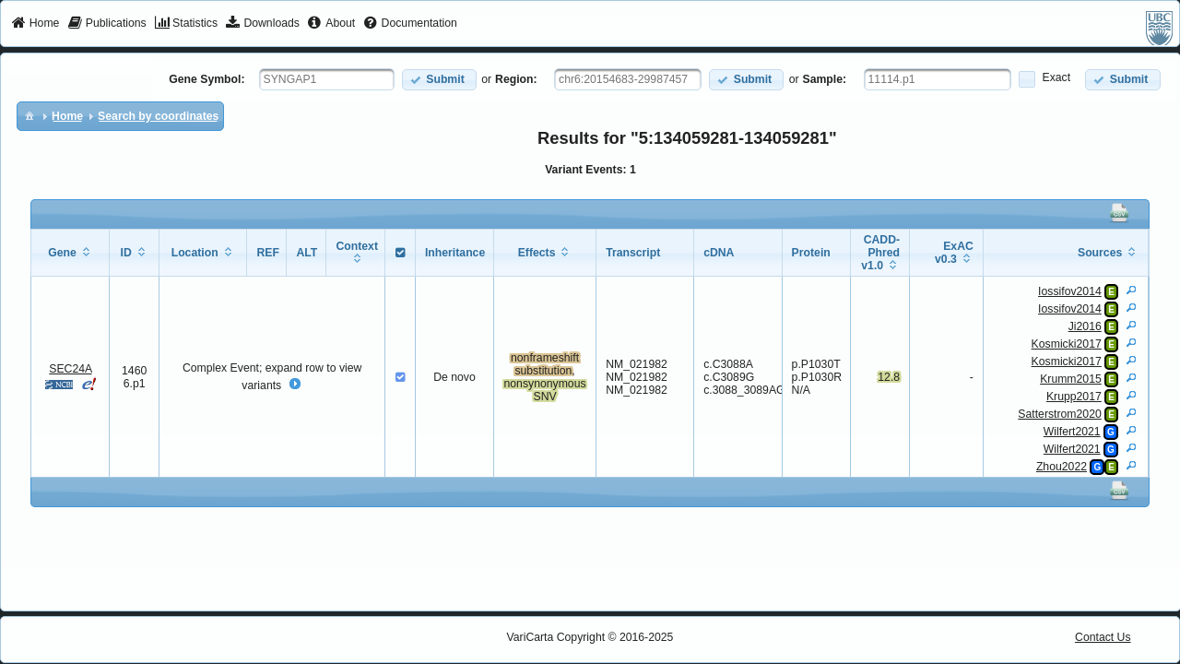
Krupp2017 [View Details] (1074, 396)
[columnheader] (70, 253)
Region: (516, 79)
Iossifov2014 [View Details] (1070, 291)
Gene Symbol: (206, 79)
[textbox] (327, 79)
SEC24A (70, 368)
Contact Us (1103, 637)
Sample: (825, 79)
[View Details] (1131, 289)
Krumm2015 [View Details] (1071, 379)
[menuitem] (35, 24)
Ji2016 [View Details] (1085, 326)
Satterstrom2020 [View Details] (1059, 414)
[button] (439, 79)
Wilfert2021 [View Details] (1072, 431)
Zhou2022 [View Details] (1061, 466)
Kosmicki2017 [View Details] (1067, 344)
